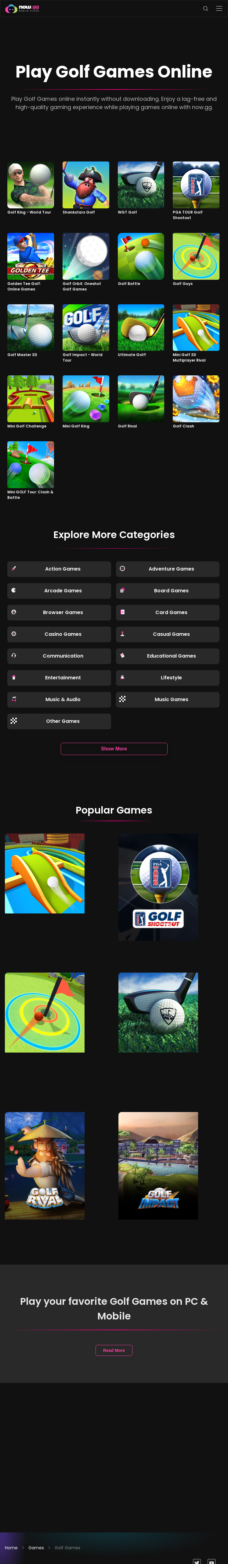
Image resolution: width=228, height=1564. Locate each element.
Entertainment (46, 677)
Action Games (46, 568)
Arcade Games (46, 590)
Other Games (45, 721)
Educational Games (157, 655)
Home (11, 1548)
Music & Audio (46, 699)
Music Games (153, 699)
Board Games (154, 590)
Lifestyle (150, 677)
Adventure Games (156, 568)
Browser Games (47, 612)
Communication (47, 655)
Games (36, 1548)
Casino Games (46, 634)
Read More (114, 1350)
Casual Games (154, 634)
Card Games (153, 612)
